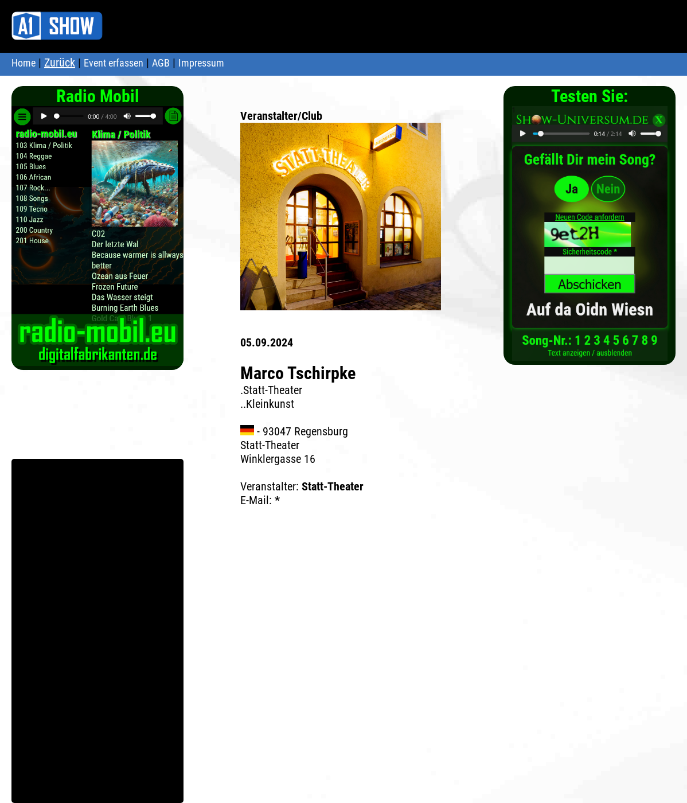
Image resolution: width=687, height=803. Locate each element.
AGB (161, 63)
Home (23, 63)
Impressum (201, 63)
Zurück (59, 62)
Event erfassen (113, 63)
